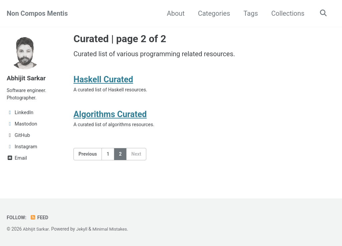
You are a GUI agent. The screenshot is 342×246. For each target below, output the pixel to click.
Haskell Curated (103, 81)
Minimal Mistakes (112, 229)
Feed (40, 218)
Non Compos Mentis (37, 13)
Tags (249, 13)
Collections (286, 13)
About (174, 13)
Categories (212, 13)
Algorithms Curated (110, 117)
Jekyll (83, 229)
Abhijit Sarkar (27, 78)
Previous (87, 157)
